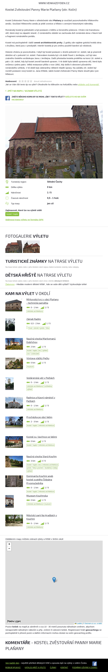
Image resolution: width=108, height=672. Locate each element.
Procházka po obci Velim (39, 417)
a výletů (41, 667)
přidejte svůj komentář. (88, 84)
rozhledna (48, 386)
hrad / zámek (34, 328)
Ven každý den (12, 663)
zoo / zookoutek (33, 354)
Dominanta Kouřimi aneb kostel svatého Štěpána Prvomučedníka (39, 480)
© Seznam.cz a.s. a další (92, 623)
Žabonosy (10, 284)
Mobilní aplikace (13, 667)
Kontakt (64, 667)
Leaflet (78, 623)
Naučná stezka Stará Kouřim (41, 456)
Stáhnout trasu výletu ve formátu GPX (24, 219)
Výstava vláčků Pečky (37, 358)
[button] (54, 580)
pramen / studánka (44, 468)
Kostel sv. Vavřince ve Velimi (41, 436)
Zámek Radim (33, 319)
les (40, 350)
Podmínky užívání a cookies (84, 667)
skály (55, 468)
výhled (44, 350)
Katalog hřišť (31, 667)
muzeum (30, 367)
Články (53, 667)
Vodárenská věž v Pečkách (40, 377)
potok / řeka (44, 328)
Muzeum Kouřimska (37, 495)
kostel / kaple (12, 214)
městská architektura (35, 311)
